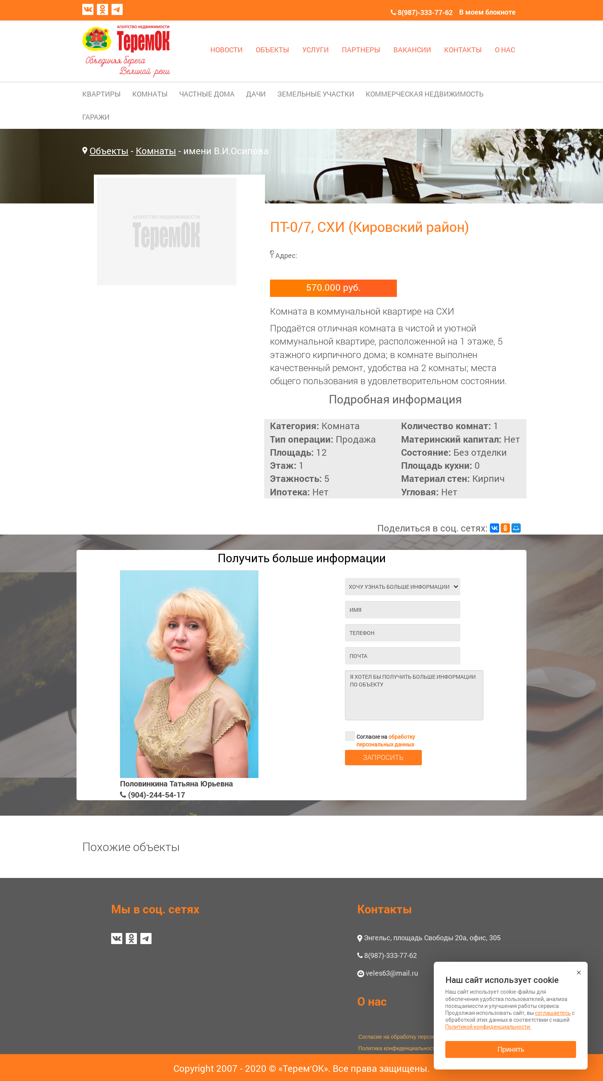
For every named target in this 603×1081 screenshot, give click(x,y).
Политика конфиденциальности (398, 1048)
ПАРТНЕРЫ (361, 49)
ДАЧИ (256, 93)
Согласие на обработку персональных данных (416, 1037)
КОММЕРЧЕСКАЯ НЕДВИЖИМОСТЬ (424, 93)
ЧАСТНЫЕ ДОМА (207, 93)
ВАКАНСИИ (412, 49)
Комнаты (156, 151)
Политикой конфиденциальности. (488, 1027)
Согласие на (380, 736)
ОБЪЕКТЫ (272, 49)
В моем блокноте (487, 12)
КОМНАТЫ (150, 93)
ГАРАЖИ (96, 117)
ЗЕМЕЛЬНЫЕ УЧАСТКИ (315, 93)
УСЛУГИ (315, 49)
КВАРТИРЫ (101, 93)
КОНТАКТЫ (463, 49)
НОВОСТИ (226, 49)
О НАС (505, 49)
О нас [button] (372, 1001)
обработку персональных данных (385, 740)
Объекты (109, 151)
